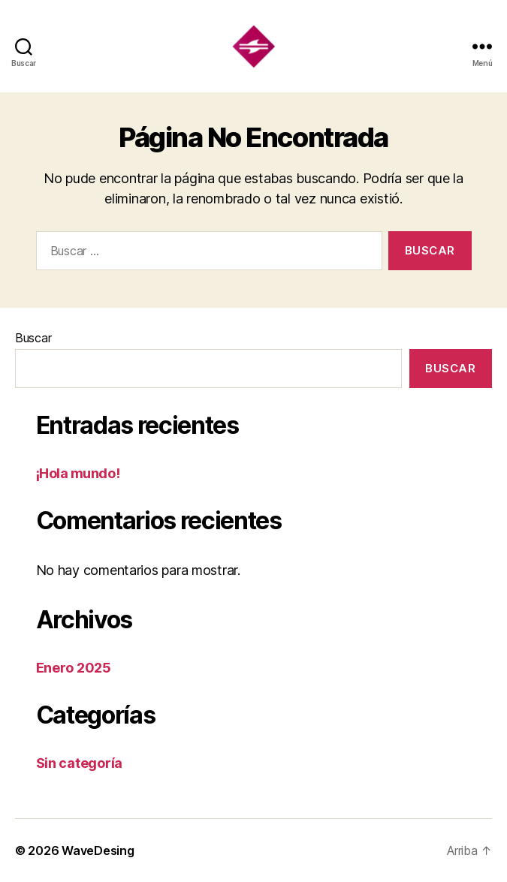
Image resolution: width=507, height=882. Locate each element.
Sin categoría (79, 763)
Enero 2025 (73, 668)
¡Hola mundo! (78, 473)
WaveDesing (98, 850)
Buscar (33, 337)
